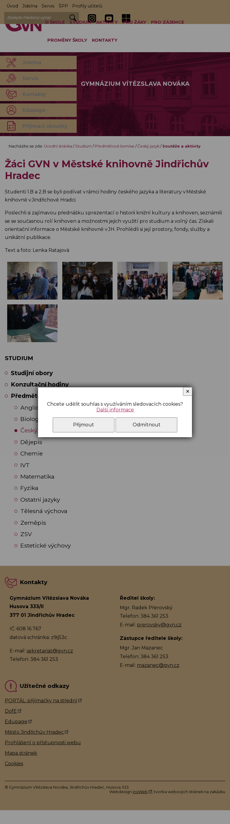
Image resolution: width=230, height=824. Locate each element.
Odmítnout (147, 425)
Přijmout (83, 425)
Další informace (115, 410)
